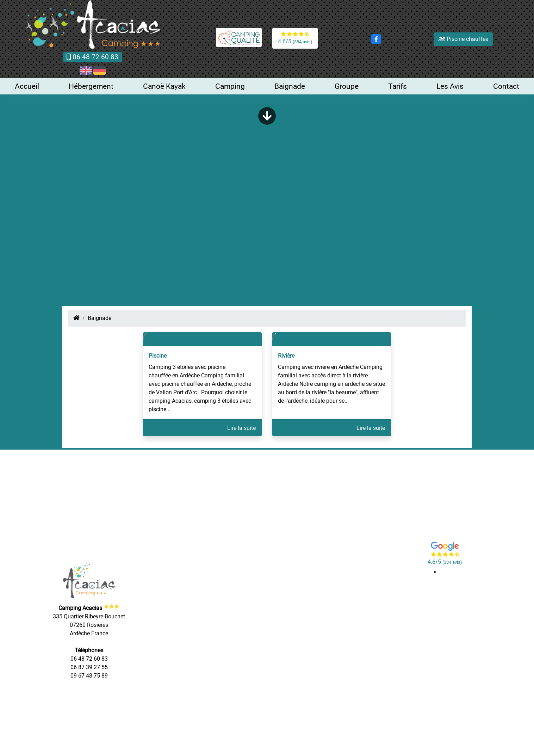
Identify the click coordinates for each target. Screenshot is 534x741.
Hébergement (91, 86)
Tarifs (397, 86)
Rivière (286, 355)
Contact (506, 86)
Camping (230, 86)
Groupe (347, 86)
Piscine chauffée (463, 39)
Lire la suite (241, 428)
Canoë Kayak (164, 86)
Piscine (158, 355)
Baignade (289, 86)
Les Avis (450, 86)
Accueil (27, 86)
